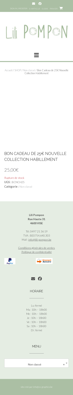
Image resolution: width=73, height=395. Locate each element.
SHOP (17, 70)
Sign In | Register (18, 8)
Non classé (29, 70)
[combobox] (36, 363)
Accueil (8, 70)
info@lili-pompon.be (39, 239)
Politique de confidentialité (36, 252)
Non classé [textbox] (46, 364)
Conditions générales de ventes (36, 247)
